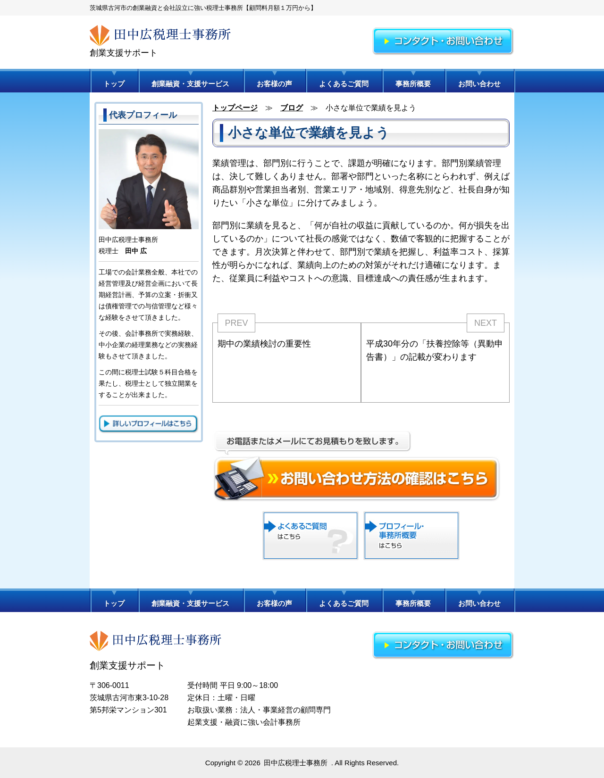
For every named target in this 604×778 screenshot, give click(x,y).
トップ (114, 84)
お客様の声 (274, 84)
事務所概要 (413, 84)
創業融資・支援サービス (190, 84)
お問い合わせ (479, 84)
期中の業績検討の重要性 (264, 343)
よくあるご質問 (344, 84)
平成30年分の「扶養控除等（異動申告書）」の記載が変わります (434, 350)
